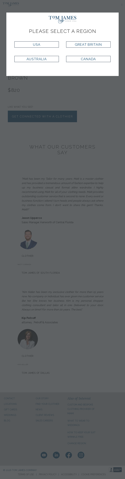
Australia (37, 59)
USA (36, 44)
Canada (88, 59)
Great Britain (88, 44)
